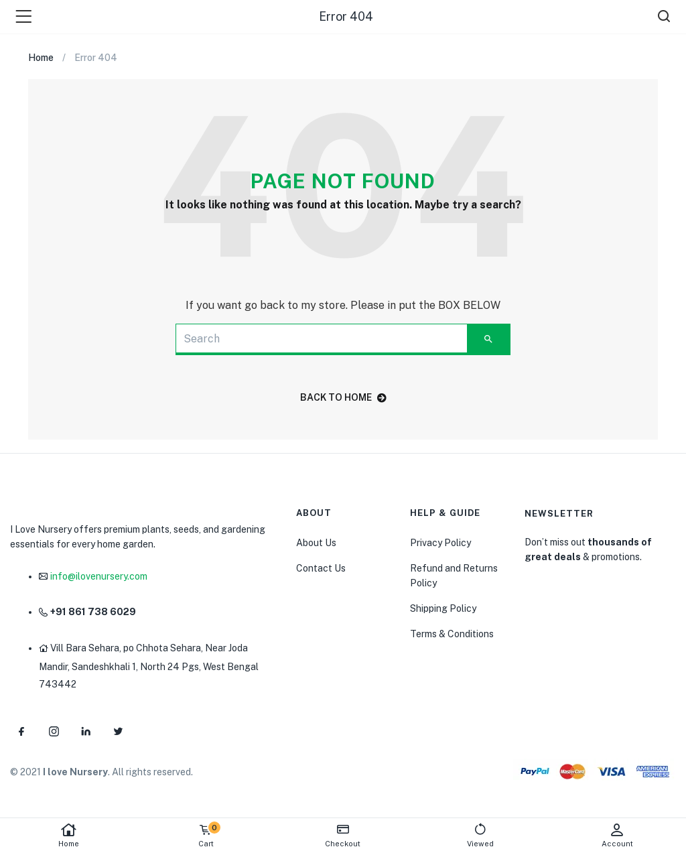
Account (617, 835)
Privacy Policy (440, 542)
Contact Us (321, 568)
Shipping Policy (443, 608)
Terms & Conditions (452, 634)
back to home (343, 397)
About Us (316, 542)
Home (68, 835)
